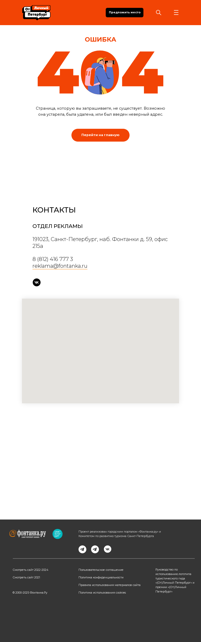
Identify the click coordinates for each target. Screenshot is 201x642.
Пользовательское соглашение (101, 570)
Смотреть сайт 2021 (26, 577)
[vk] (37, 282)
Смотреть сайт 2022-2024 (30, 570)
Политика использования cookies (102, 592)
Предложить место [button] (125, 12)
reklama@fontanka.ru (59, 266)
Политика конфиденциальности (101, 577)
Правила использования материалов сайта (110, 585)
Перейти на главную (100, 135)
